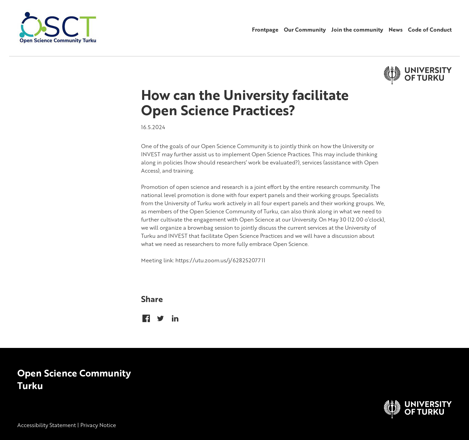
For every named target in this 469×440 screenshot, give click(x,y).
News (396, 29)
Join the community (357, 29)
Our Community (305, 29)
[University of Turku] (418, 417)
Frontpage (265, 29)
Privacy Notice (98, 425)
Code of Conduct (430, 29)
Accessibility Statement (46, 425)
